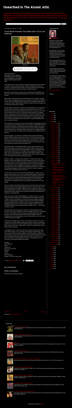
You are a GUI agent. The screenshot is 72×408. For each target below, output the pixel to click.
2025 (52, 115)
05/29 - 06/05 (55, 203)
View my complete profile (55, 90)
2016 (52, 256)
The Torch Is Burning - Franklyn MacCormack (24, 391)
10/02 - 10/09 (55, 146)
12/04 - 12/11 (55, 129)
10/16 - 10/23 (55, 142)
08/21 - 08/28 (55, 158)
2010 (52, 268)
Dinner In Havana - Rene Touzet (21, 326)
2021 (52, 247)
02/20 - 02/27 (55, 230)
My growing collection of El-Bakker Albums (23, 383)
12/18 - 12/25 (55, 125)
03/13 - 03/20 (55, 224)
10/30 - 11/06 (55, 139)
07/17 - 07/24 (55, 189)
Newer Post (7, 311)
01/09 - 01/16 (55, 242)
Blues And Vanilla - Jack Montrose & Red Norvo (57, 170)
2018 (52, 252)
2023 (52, 119)
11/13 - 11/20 (55, 135)
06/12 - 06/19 (55, 199)
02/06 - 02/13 (55, 234)
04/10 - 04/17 (55, 217)
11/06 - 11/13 (55, 137)
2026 (52, 113)
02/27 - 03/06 (55, 228)
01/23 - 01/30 (55, 238)
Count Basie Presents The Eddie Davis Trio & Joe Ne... (59, 176)
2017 (52, 254)
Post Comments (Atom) (15, 314)
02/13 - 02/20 (55, 232)
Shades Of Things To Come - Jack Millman (23, 375)
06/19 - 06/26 (55, 197)
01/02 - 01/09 (55, 244)
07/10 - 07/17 (55, 191)
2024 (52, 117)
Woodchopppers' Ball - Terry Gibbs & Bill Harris (58, 179)
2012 (52, 264)
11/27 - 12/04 (55, 131)
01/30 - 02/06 (55, 236)
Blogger (42, 404)
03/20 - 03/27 (55, 222)
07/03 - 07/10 (55, 193)
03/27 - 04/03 (55, 221)
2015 (52, 258)
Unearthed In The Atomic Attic (26, 7)
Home (25, 311)
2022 (52, 121)
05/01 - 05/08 (55, 211)
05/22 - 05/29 (55, 205)
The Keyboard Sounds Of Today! (21, 350)
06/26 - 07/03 (55, 195)
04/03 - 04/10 (55, 219)
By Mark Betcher (55, 38)
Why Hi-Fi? (16, 342)
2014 (52, 260)
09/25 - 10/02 (55, 148)
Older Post (43, 311)
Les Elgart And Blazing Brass (58, 167)
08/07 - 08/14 (55, 160)
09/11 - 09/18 (55, 152)
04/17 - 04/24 (55, 215)
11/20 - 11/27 (55, 133)
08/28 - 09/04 (55, 156)
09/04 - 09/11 (55, 154)
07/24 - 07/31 (55, 187)
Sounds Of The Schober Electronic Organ (23, 367)
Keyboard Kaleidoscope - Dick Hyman (22, 334)
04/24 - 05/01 (55, 213)
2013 (52, 262)
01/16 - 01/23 (55, 240)
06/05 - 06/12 (55, 201)
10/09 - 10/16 (55, 144)
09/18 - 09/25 (55, 150)
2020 (52, 248)
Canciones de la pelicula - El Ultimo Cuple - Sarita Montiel (27, 358)
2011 (52, 266)
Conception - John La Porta (58, 185)
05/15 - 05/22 (55, 207)
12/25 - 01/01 (55, 123)
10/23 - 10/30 (55, 141)
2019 (52, 250)
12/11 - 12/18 (55, 127)
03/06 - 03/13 (55, 226)
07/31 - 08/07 (55, 162)
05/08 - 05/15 (55, 209)
